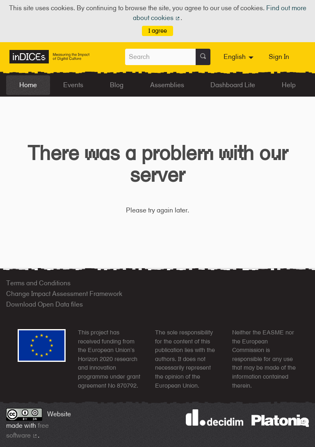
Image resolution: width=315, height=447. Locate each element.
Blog (116, 85)
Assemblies (167, 85)
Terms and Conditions (38, 283)
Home (28, 85)
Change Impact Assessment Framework (64, 294)
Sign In (279, 57)
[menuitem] (240, 57)
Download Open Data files (44, 304)
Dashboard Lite (232, 85)
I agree (157, 30)
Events (73, 85)
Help (289, 85)
